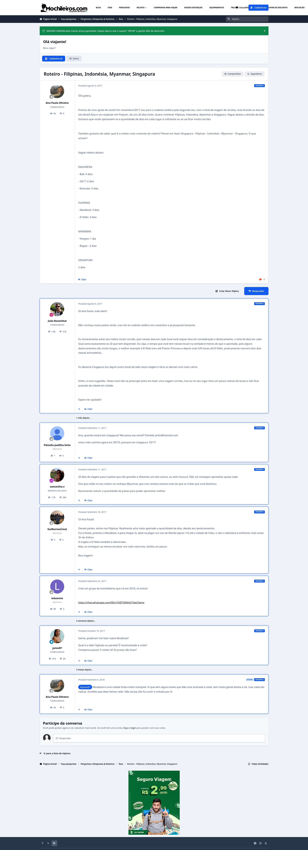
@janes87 (85, 687)
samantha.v (57, 486)
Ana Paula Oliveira (57, 103)
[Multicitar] (79, 409)
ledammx (57, 598)
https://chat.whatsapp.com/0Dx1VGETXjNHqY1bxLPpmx (111, 602)
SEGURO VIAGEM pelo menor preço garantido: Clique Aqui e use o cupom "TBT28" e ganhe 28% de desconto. (103, 30)
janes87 (57, 648)
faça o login (130, 727)
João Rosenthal (57, 321)
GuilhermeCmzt (57, 529)
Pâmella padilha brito (57, 445)
